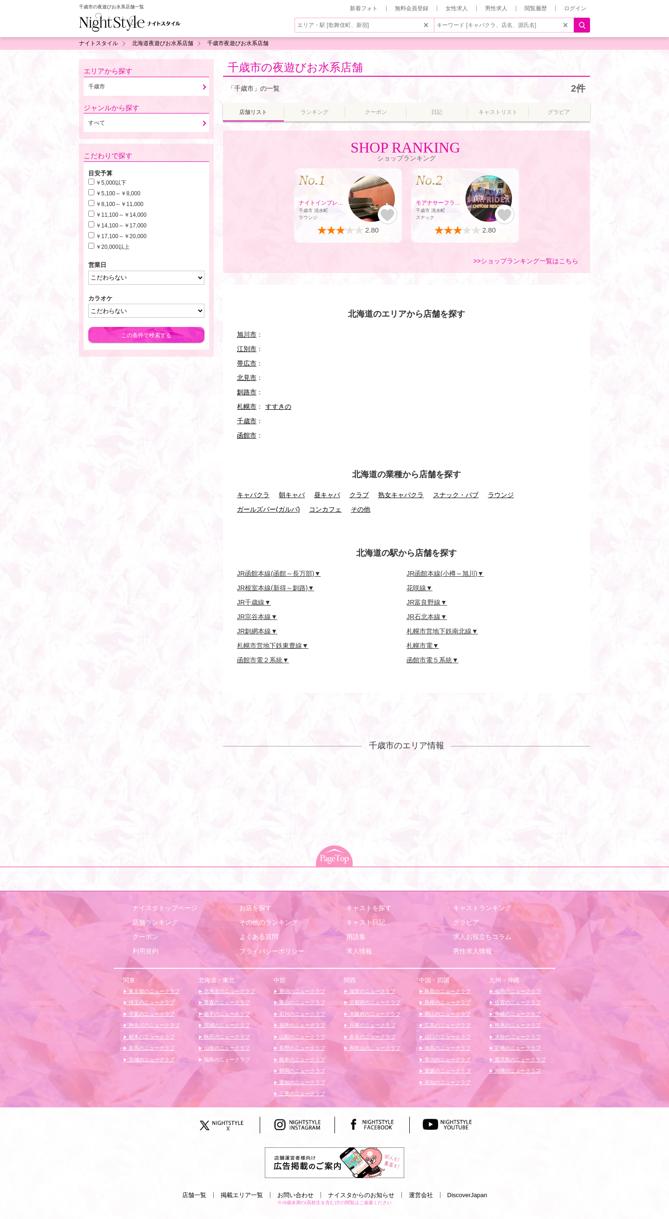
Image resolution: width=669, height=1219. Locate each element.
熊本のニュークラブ (517, 1025)
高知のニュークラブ (447, 1082)
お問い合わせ (295, 1195)
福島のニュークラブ (226, 1059)
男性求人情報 (472, 951)
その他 (360, 509)
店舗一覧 (194, 1195)
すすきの (278, 406)
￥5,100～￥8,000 (118, 193)
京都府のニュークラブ (374, 1002)
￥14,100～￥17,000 (121, 225)
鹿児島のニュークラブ (519, 1059)
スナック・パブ (456, 495)
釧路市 (246, 392)
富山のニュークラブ (301, 1002)
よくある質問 (258, 936)
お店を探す (255, 908)
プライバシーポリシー (271, 951)
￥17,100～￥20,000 (121, 236)
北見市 (246, 377)
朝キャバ (292, 495)
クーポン (145, 936)
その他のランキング (268, 922)
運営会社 (421, 1195)
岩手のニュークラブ (226, 1014)
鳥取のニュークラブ (447, 991)
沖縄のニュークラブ (517, 1070)
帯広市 (246, 363)
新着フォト (364, 8)
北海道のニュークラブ (229, 991)
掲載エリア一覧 (242, 1195)
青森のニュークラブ (226, 1002)
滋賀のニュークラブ (371, 991)
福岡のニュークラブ (517, 991)
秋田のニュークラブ (226, 1036)
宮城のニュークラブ (226, 1025)
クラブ (359, 495)
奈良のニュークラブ (371, 1036)
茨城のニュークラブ (151, 1059)
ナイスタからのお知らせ (361, 1195)
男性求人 (496, 8)
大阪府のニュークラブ (374, 1014)
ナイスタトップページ (164, 908)
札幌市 (246, 406)
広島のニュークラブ (447, 1025)
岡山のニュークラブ (447, 1014)
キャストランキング (482, 908)
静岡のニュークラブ (301, 1070)
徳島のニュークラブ (447, 1048)
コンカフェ (325, 509)
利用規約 (145, 951)
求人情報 (359, 951)
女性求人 (457, 8)
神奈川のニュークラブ (153, 1025)
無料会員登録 (411, 8)
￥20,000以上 (113, 247)
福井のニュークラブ (301, 1025)
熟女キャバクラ (401, 495)
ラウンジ (501, 495)
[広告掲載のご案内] (334, 1162)
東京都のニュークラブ (153, 991)
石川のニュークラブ (301, 1014)
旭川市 (246, 334)
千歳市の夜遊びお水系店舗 (295, 67)
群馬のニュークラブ (151, 1048)
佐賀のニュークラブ (517, 1002)
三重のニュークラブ (301, 1093)
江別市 (246, 349)
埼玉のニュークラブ (151, 1002)
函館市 (246, 435)
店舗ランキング (155, 922)
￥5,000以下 (111, 183)
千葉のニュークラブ (151, 1014)
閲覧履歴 (536, 8)
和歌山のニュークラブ (374, 1048)
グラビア (466, 922)
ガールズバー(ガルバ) (268, 509)
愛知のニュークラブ (301, 1082)
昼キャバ (327, 495)
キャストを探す (369, 908)
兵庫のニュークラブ (371, 1025)
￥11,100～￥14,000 (121, 215)
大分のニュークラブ (517, 1036)
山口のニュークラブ (447, 1036)
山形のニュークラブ (226, 1048)
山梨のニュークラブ (301, 1036)
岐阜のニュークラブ (301, 1059)
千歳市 (246, 421)
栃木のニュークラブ (151, 1036)
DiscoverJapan (467, 1195)
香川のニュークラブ (447, 1059)
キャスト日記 (365, 922)
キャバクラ (253, 495)
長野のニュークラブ (301, 1048)
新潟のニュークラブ (301, 991)
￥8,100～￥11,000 (120, 204)
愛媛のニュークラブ (447, 1070)
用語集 (356, 936)
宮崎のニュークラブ (517, 1048)
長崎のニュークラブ (517, 1014)
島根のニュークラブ (447, 1002)
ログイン (575, 8)
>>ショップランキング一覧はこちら (525, 261)
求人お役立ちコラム (482, 936)
